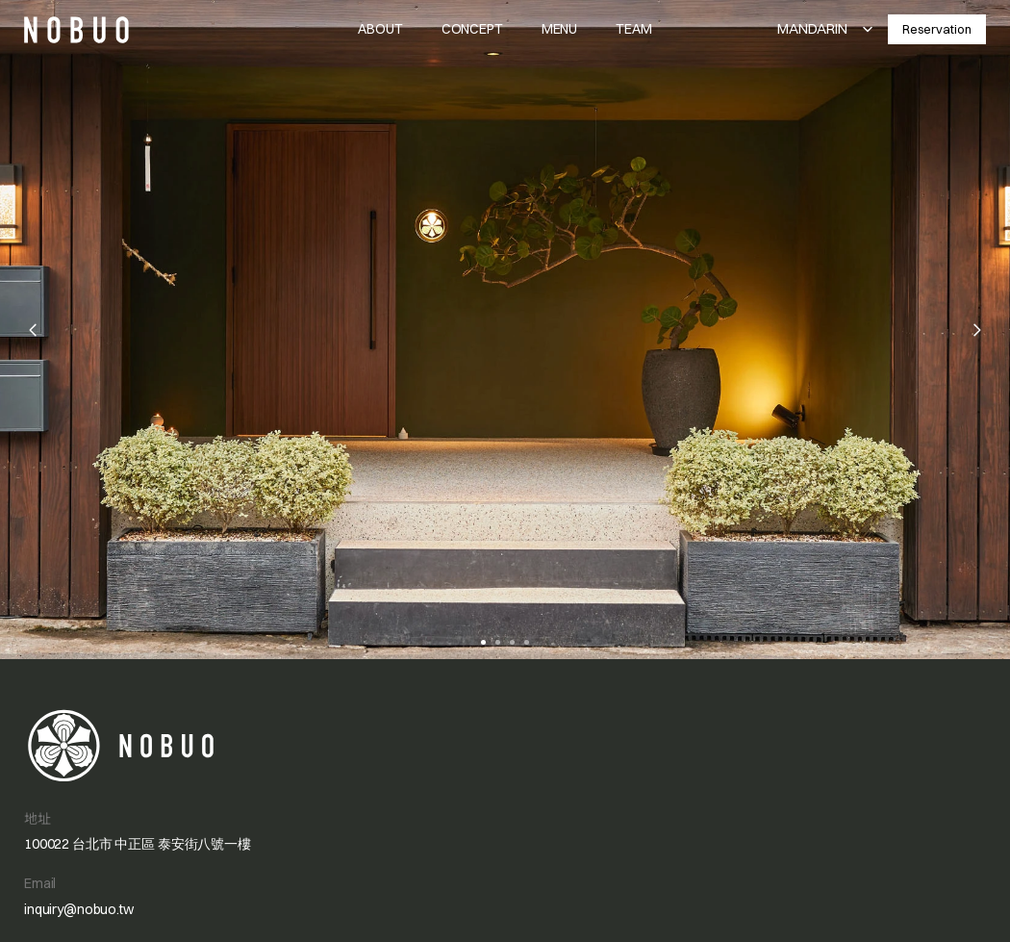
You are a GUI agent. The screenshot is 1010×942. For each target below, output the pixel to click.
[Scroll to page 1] (481, 642)
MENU (559, 29)
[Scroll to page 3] (512, 642)
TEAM (633, 29)
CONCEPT (472, 29)
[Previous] (33, 330)
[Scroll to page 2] (498, 642)
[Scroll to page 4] (529, 642)
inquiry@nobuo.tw (79, 909)
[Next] (976, 330)
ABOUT (380, 29)
